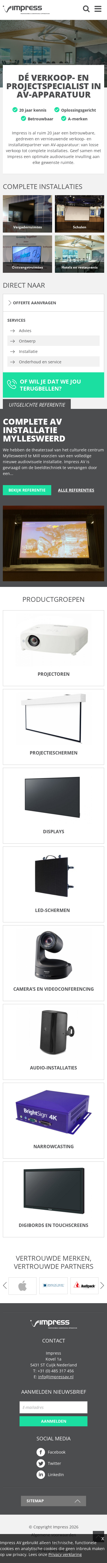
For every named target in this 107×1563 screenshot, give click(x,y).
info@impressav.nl (56, 1376)
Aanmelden (53, 1421)
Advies (25, 330)
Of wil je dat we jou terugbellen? (50, 385)
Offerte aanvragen (34, 302)
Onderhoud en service (40, 361)
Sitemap (35, 1500)
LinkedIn (56, 1474)
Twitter (54, 1463)
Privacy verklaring (65, 1554)
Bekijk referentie (27, 490)
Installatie (28, 351)
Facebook (56, 1452)
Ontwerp (27, 341)
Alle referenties (76, 490)
